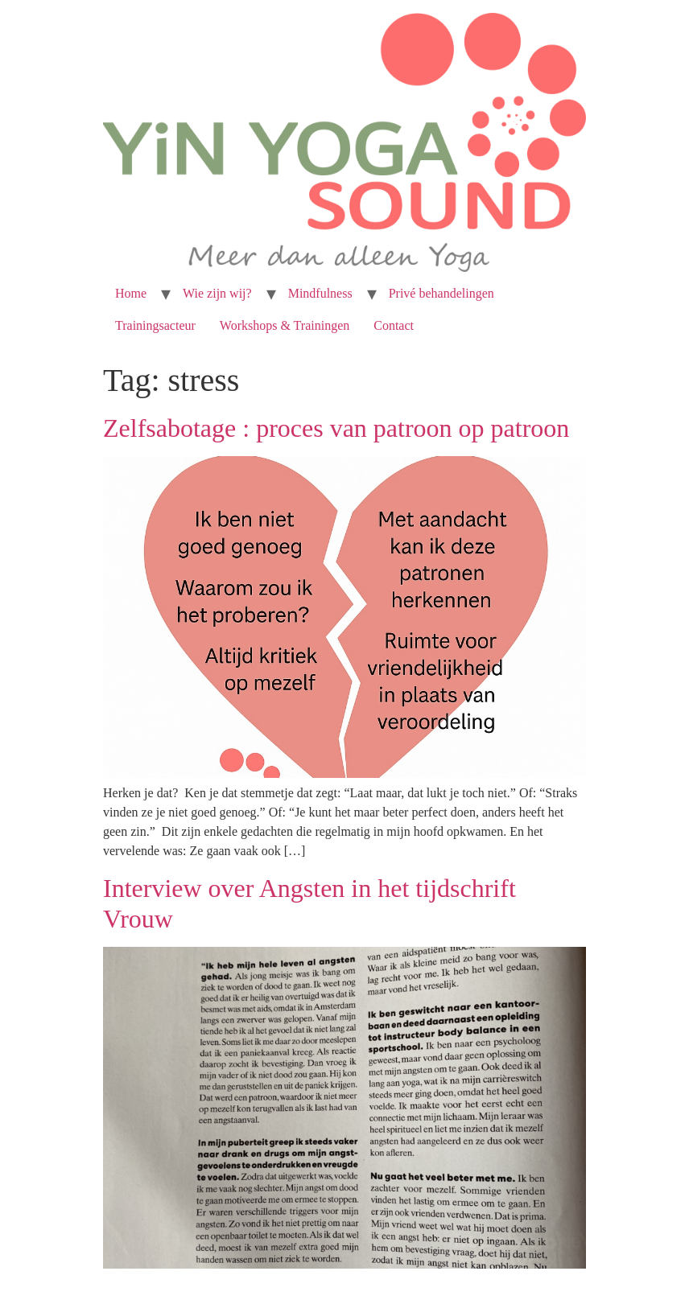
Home (130, 293)
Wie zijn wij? (217, 293)
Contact (393, 325)
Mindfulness (320, 293)
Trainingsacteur (155, 325)
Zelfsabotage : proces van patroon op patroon (336, 427)
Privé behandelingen (441, 293)
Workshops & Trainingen (284, 325)
